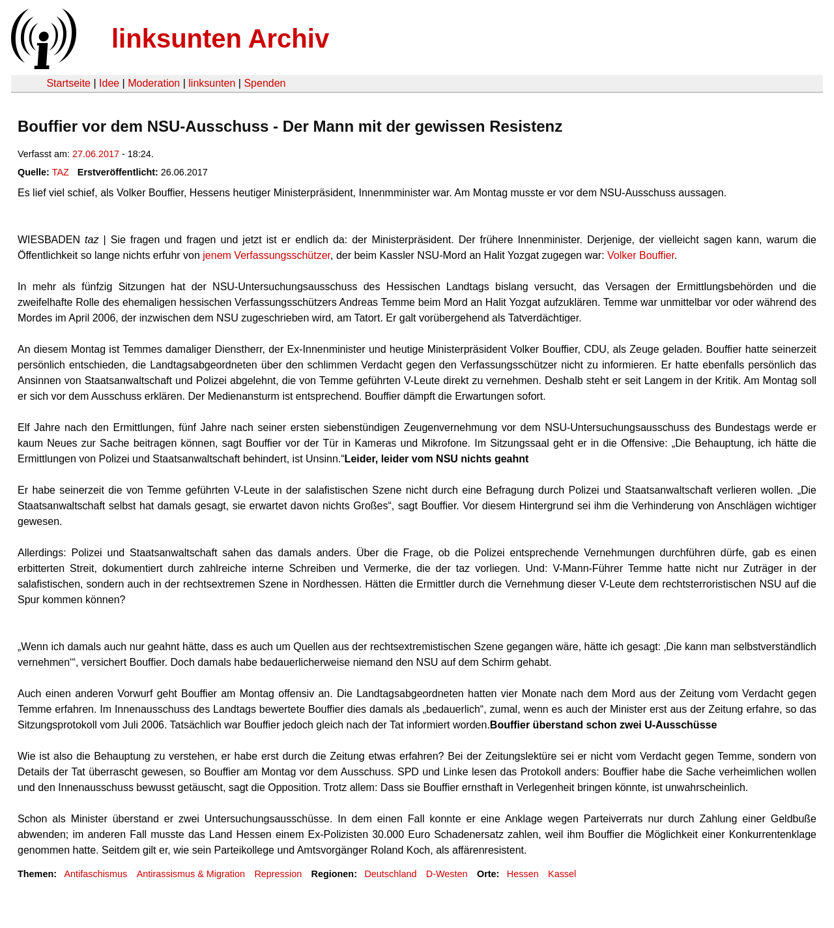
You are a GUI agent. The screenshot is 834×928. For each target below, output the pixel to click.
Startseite (68, 83)
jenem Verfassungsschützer (266, 255)
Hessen (523, 874)
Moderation (154, 83)
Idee (109, 83)
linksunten (211, 83)
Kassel (562, 874)
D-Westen (447, 874)
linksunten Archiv (220, 38)
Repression (278, 874)
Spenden (264, 83)
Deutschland (390, 874)
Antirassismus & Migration (191, 874)
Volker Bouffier (640, 255)
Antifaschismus (95, 874)
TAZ (60, 172)
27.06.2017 (95, 154)
